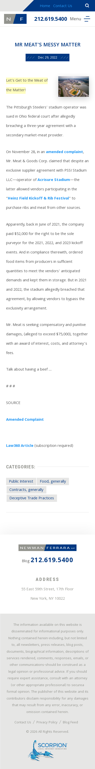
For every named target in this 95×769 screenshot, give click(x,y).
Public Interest (21, 482)
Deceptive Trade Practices (31, 498)
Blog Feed (70, 722)
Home (45, 6)
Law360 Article (19, 446)
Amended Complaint (25, 420)
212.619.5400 (50, 19)
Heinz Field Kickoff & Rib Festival (38, 198)
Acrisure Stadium (53, 180)
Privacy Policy (47, 722)
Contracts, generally (26, 490)
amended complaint (64, 152)
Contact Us (62, 6)
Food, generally (53, 482)
